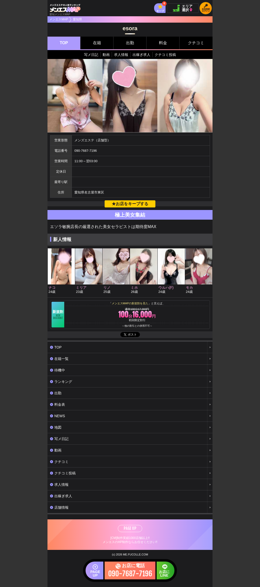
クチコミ (196, 43)
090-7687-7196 (85, 151)
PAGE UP (130, 528)
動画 (106, 55)
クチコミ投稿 (165, 55)
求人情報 (121, 55)
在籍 (97, 43)
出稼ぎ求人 (141, 55)
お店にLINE (159, 573)
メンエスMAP (58, 19)
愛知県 (77, 19)
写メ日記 (91, 55)
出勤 (130, 43)
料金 (163, 43)
